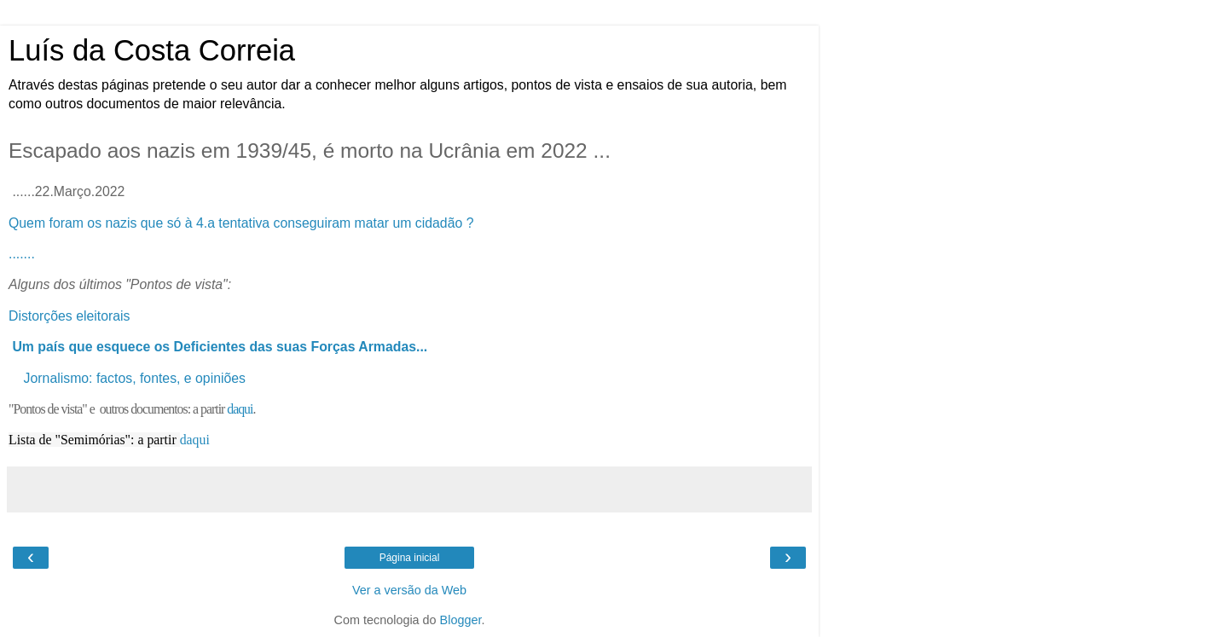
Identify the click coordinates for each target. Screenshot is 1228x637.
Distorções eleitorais (71, 316)
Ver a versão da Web (409, 590)
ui (204, 439)
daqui (239, 409)
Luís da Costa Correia (152, 50)
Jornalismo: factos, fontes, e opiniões (135, 378)
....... (22, 253)
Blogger (461, 620)
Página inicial (409, 558)
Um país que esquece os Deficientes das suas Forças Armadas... (219, 346)
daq (190, 439)
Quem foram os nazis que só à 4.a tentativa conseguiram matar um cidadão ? (241, 223)
